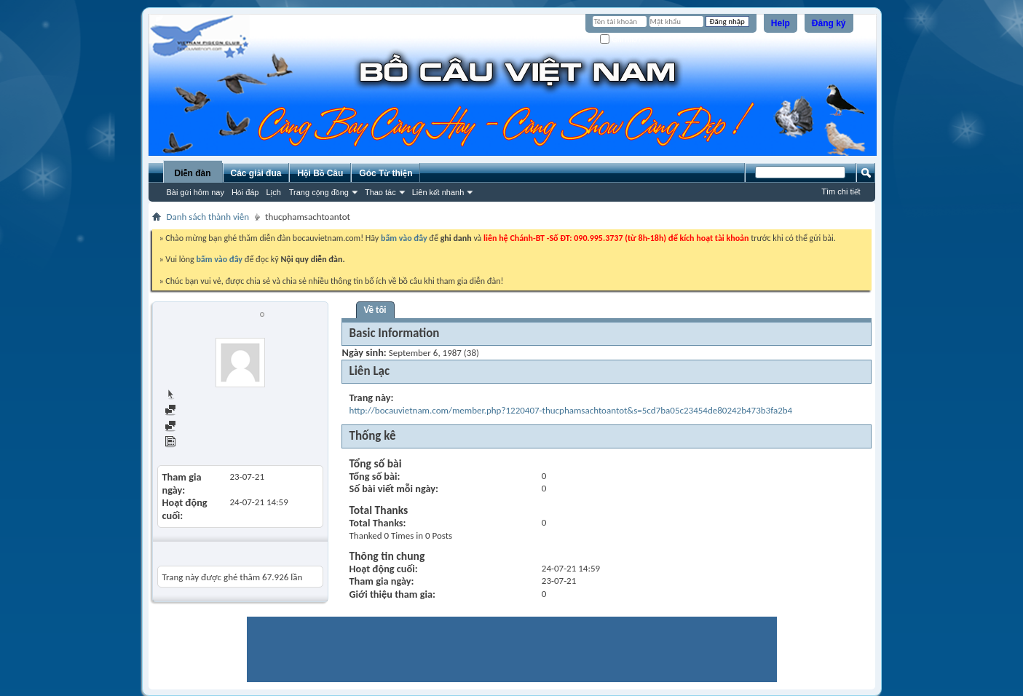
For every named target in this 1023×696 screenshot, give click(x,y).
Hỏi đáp (245, 192)
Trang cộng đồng (319, 192)
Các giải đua (256, 173)
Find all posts (197, 411)
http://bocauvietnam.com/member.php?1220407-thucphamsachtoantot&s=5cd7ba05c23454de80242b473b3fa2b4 (571, 410)
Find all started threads (215, 427)
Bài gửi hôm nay (195, 192)
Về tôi (375, 309)
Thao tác (380, 192)
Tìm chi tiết (840, 191)
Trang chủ (190, 394)
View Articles (196, 443)
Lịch (273, 192)
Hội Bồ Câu (320, 173)
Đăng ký (829, 23)
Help (780, 23)
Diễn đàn (192, 173)
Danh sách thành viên (208, 216)
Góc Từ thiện (385, 173)
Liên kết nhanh (438, 192)
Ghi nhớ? (620, 40)
